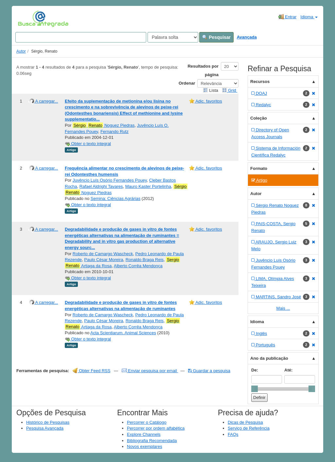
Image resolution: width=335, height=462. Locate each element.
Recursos (260, 81)
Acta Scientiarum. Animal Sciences (123, 332)
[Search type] (173, 37)
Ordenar (187, 83)
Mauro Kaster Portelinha (148, 186)
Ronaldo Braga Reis (145, 259)
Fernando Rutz (114, 131)
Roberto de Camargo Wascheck (103, 253)
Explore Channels (144, 434)
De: (254, 370)
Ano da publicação (269, 358)
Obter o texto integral (88, 143)
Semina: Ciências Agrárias (115, 198)
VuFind (28, 18)
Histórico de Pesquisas (47, 422)
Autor (21, 51)
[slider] (254, 389)
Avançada (247, 37)
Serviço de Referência (249, 428)
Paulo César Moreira (103, 259)
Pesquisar (216, 37)
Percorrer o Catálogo (147, 422)
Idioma (309, 16)
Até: (288, 370)
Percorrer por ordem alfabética (156, 428)
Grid (230, 90)
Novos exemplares (144, 446)
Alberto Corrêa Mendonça (138, 265)
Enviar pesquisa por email (150, 370)
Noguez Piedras (104, 125)
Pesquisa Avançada (44, 428)
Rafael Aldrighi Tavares (101, 186)
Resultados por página (203, 70)
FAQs (233, 434)
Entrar (287, 16)
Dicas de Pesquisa (245, 422)
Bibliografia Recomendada (152, 440)
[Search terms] (80, 37)
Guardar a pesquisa (209, 370)
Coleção (258, 118)
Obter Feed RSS (92, 370)
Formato (258, 168)
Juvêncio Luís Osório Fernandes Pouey (110, 180)
